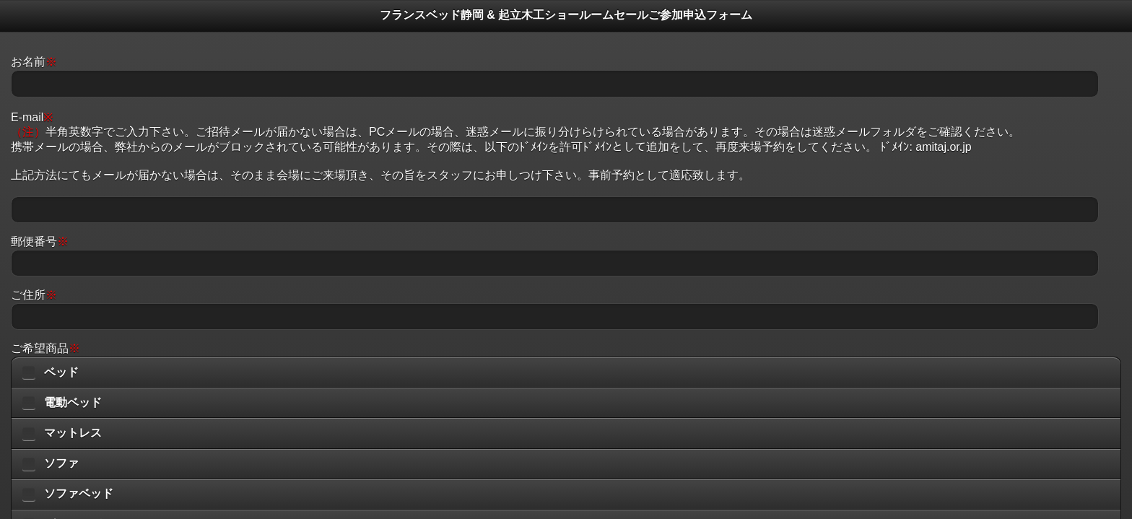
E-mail (32, 117)
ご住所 (34, 295)
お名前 (34, 62)
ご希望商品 (45, 348)
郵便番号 (40, 241)
